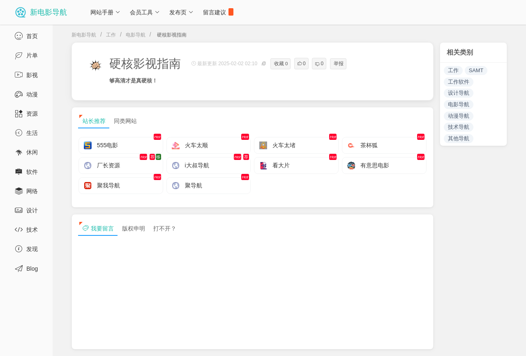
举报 (339, 63)
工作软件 (458, 82)
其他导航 (458, 138)
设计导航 (458, 93)
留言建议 (218, 12)
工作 (111, 35)
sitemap (430, 343)
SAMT (476, 70)
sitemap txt (469, 343)
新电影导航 (84, 35)
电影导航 (135, 35)
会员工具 (145, 12)
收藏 (281, 63)
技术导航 (458, 127)
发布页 (181, 12)
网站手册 (105, 12)
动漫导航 (458, 116)
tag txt (506, 343)
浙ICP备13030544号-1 (169, 343)
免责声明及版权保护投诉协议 (372, 343)
